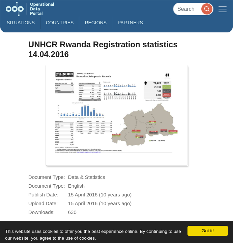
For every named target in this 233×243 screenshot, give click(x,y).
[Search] (193, 9)
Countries (60, 22)
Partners (130, 22)
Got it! (208, 230)
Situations (21, 22)
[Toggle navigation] (222, 9)
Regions (96, 22)
